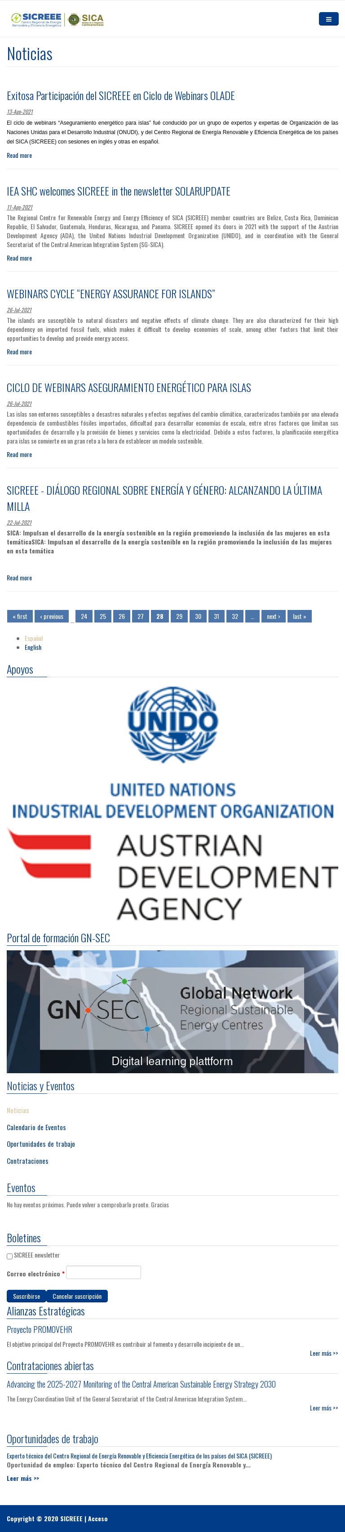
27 (140, 616)
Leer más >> (324, 1402)
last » (299, 616)
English (33, 647)
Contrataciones (28, 1156)
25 (103, 616)
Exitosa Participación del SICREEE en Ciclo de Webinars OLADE (121, 95)
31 (216, 616)
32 (235, 616)
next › (273, 616)
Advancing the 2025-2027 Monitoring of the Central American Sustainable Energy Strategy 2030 (141, 1379)
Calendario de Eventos (36, 1122)
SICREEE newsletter (37, 1254)
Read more (19, 155)
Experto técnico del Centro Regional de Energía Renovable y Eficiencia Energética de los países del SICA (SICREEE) (139, 1450)
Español (34, 638)
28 (160, 616)
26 (122, 616)
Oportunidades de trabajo (41, 1139)
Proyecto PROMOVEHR (39, 1329)
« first (20, 616)
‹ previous (51, 616)
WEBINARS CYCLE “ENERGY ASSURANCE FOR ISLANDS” (111, 293)
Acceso (98, 1518)
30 (198, 616)
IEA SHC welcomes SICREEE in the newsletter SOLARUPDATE (118, 191)
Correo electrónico (36, 1273)
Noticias (18, 1105)
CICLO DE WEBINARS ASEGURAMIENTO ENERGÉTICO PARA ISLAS (129, 387)
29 (179, 616)
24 (84, 616)
